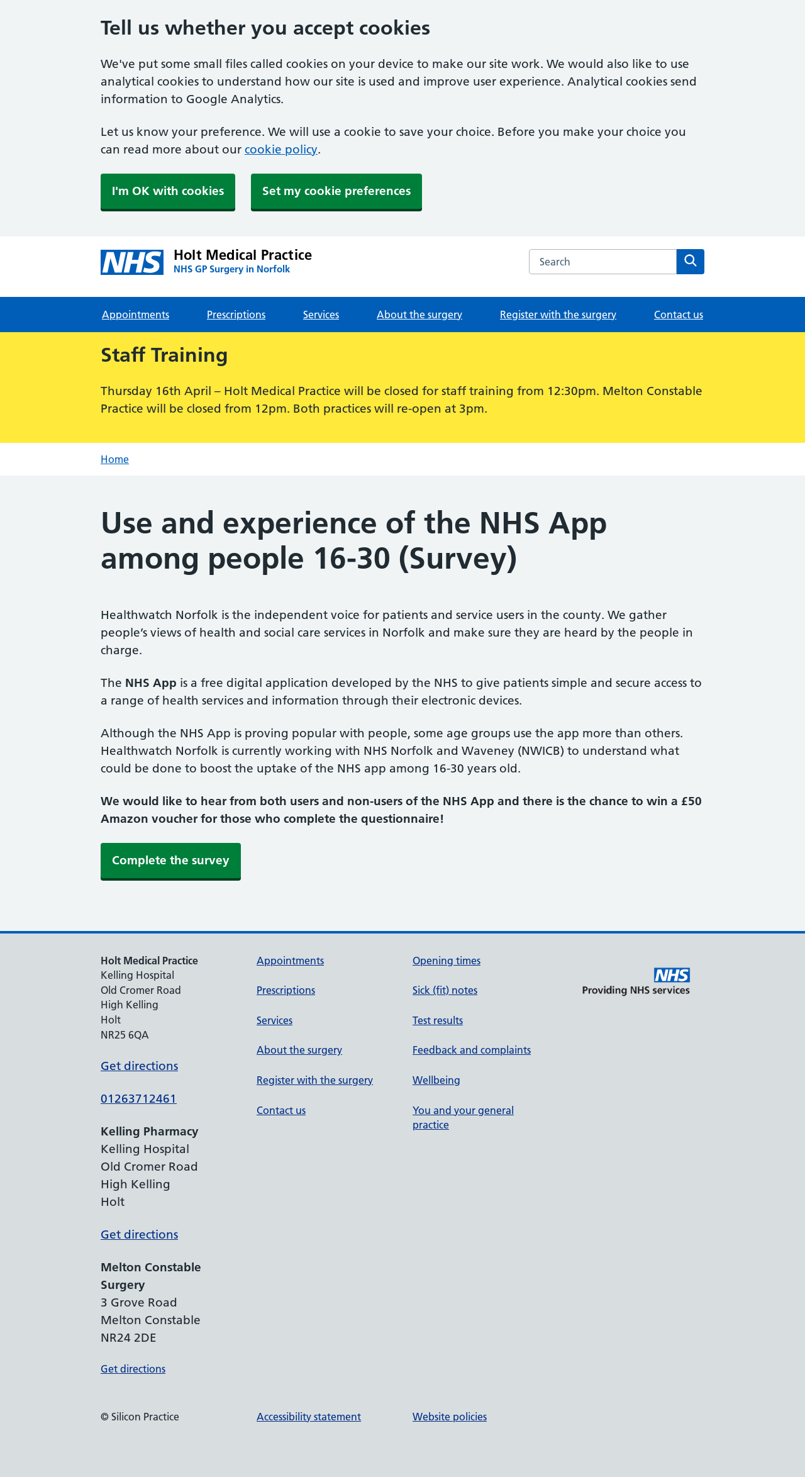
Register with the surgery (558, 314)
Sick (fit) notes (445, 990)
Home (115, 459)
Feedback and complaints (472, 1050)
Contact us (678, 314)
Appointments (135, 314)
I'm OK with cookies (168, 191)
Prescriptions (236, 314)
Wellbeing (436, 1080)
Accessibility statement (309, 1416)
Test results (438, 1020)
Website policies (450, 1416)
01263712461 (139, 1098)
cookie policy (281, 149)
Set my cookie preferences (336, 191)
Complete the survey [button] (171, 860)
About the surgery (419, 314)
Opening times (446, 960)
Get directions (139, 1066)
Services (321, 314)
